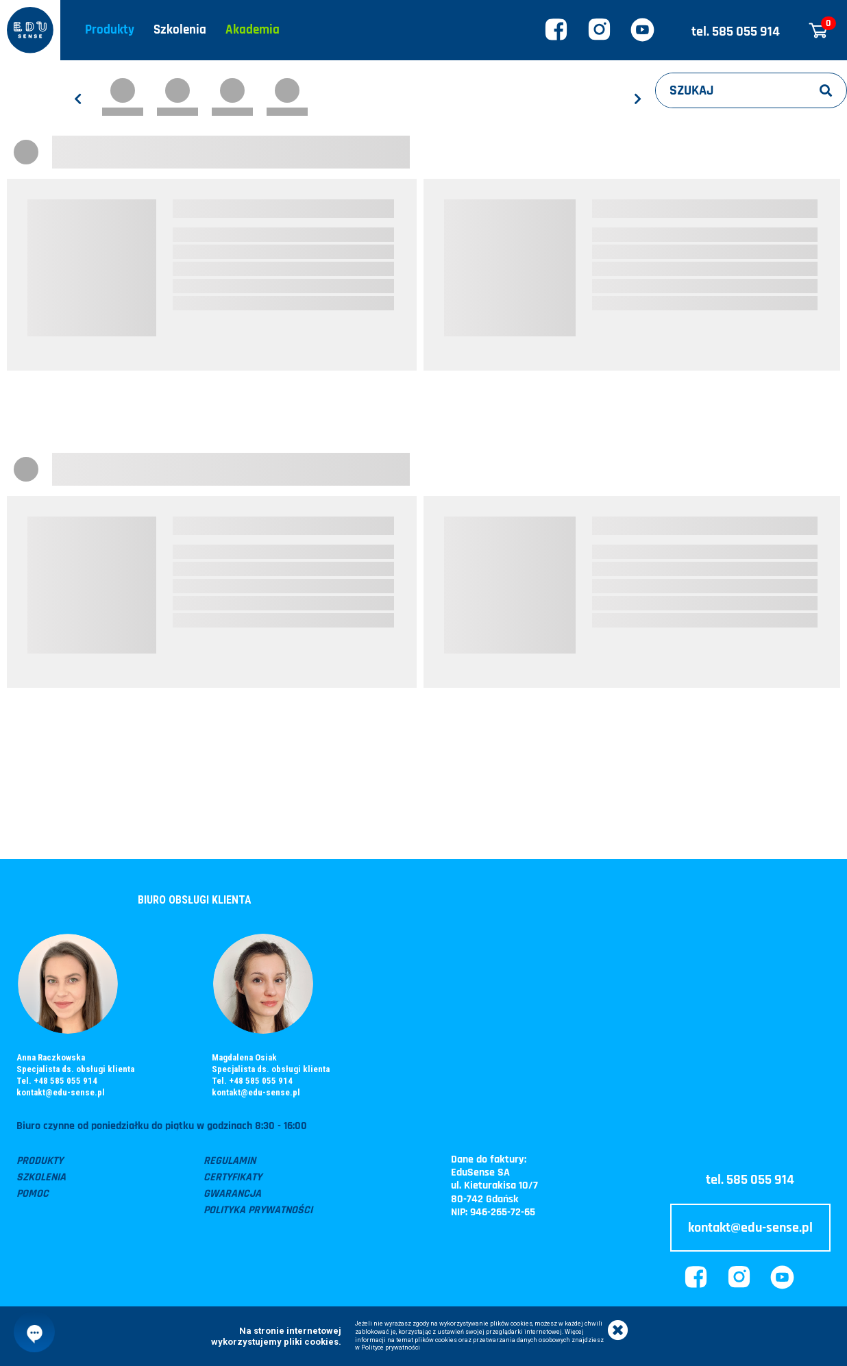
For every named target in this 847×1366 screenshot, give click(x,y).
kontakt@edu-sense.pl (60, 1092)
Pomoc (32, 1194)
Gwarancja (232, 1194)
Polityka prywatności (258, 1210)
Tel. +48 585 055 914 (56, 1081)
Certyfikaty (233, 1177)
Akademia (252, 29)
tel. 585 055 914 (735, 31)
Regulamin (230, 1161)
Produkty (109, 29)
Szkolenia (180, 29)
